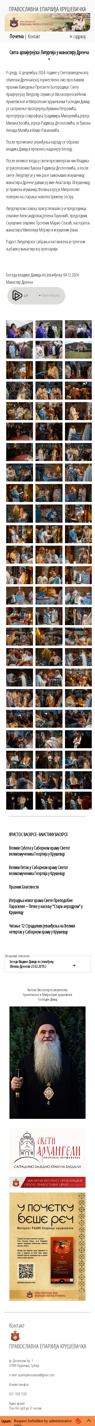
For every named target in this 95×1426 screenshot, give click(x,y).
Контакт (34, 36)
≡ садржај (77, 36)
